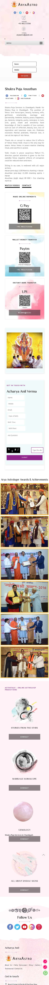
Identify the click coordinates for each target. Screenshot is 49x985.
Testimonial (9, 969)
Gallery (37, 965)
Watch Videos (12, 185)
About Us (8, 965)
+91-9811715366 (24, 227)
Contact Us (18, 969)
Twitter (32, 95)
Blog (31, 965)
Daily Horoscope (20, 965)
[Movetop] (43, 855)
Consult (24, 737)
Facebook (14, 95)
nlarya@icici (24, 313)
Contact (26, 185)
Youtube (10, 98)
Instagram (26, 98)
